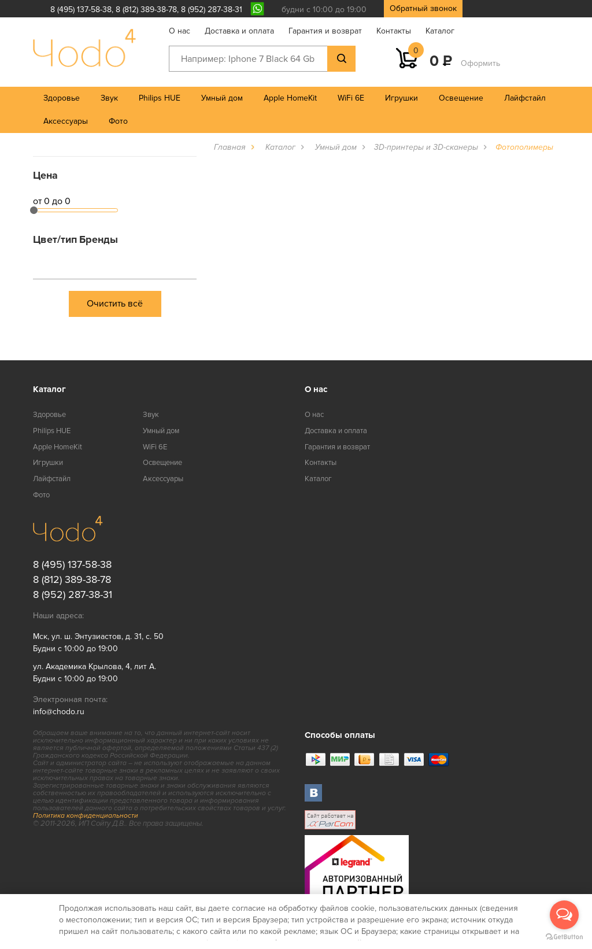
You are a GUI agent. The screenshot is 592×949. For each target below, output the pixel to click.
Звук (109, 98)
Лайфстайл (525, 98)
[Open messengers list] (564, 914)
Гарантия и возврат (325, 31)
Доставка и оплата (239, 31)
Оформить (480, 63)
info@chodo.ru (58, 712)
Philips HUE (159, 98)
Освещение (461, 98)
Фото (118, 121)
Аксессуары (65, 121)
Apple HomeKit (290, 98)
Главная (230, 147)
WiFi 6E (351, 98)
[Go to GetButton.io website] (564, 937)
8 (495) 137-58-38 (81, 9)
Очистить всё (115, 303)
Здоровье (61, 98)
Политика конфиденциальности (85, 815)
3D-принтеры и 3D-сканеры (426, 147)
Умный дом (222, 98)
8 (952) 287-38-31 (211, 9)
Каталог (440, 31)
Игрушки (401, 98)
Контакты (393, 31)
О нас (179, 31)
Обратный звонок (423, 8)
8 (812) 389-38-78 (146, 9)
